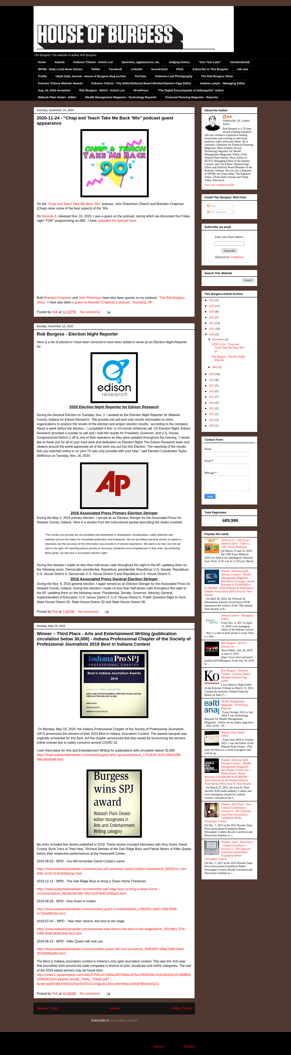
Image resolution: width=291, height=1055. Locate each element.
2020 (212, 334)
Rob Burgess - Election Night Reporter (77, 334)
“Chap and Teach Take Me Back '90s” (74, 204)
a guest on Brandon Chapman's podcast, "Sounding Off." (113, 302)
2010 (212, 419)
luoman (159, 1046)
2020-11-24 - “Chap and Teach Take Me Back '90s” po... (228, 348)
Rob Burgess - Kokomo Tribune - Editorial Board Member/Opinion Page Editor (235, 675)
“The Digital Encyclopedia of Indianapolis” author (190, 90)
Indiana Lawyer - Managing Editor (222, 83)
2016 (212, 391)
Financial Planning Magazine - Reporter (191, 97)
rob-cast (242, 69)
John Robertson (90, 297)
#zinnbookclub (240, 62)
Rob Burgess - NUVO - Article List (101, 90)
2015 (212, 396)
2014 (212, 402)
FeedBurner (237, 257)
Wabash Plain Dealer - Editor (57, 97)
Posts (211, 205)
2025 (212, 305)
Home (42, 62)
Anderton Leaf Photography (173, 76)
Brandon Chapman (57, 297)
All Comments (217, 212)
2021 (212, 328)
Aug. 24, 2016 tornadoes (54, 90)
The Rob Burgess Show (217, 76)
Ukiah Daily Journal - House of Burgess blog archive (91, 76)
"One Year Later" (210, 62)
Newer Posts (48, 1008)
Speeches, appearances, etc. (140, 62)
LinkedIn (136, 69)
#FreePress (141, 90)
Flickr (180, 69)
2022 (212, 323)
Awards (60, 62)
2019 (212, 374)
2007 (212, 425)
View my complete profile (219, 184)
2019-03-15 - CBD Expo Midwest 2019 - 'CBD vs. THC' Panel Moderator (235, 544)
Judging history (179, 62)
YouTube (140, 76)
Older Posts (181, 1008)
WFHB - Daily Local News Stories (60, 69)
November (218, 339)
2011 (212, 414)
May (215, 367)
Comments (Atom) (124, 1020)
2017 (212, 385)
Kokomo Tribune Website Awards (60, 83)
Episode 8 (49, 216)
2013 (212, 408)
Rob (229, 116)
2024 (212, 311)
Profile (42, 76)
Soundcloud (159, 69)
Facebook (115, 69)
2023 (212, 317)
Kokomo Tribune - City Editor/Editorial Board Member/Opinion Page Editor (141, 83)
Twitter (95, 69)
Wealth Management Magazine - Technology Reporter (121, 97)
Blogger (189, 1046)
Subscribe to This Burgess (210, 69)
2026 (212, 300)
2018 (212, 380)
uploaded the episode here (117, 220)
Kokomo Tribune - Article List (93, 62)
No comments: (91, 312)
